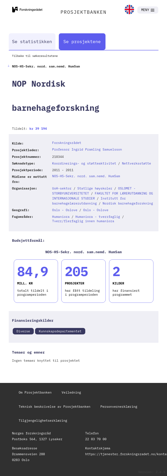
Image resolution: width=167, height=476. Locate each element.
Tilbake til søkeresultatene (35, 56)
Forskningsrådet (66, 143)
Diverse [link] (23, 331)
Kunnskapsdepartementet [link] (60, 331)
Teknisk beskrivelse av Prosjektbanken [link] (54, 406)
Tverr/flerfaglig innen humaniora (83, 221)
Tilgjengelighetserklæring (43, 420)
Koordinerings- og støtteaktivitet (84, 163)
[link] (129, 10)
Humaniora (61, 216)
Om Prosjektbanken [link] (35, 392)
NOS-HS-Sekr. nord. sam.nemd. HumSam (86, 176)
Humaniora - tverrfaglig (97, 216)
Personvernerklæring (118, 406)
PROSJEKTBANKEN (83, 12)
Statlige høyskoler (94, 188)
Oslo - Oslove (64, 210)
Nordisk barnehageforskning (128, 203)
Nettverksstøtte (136, 163)
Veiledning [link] (71, 392)
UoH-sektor (62, 188)
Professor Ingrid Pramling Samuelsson (87, 149)
